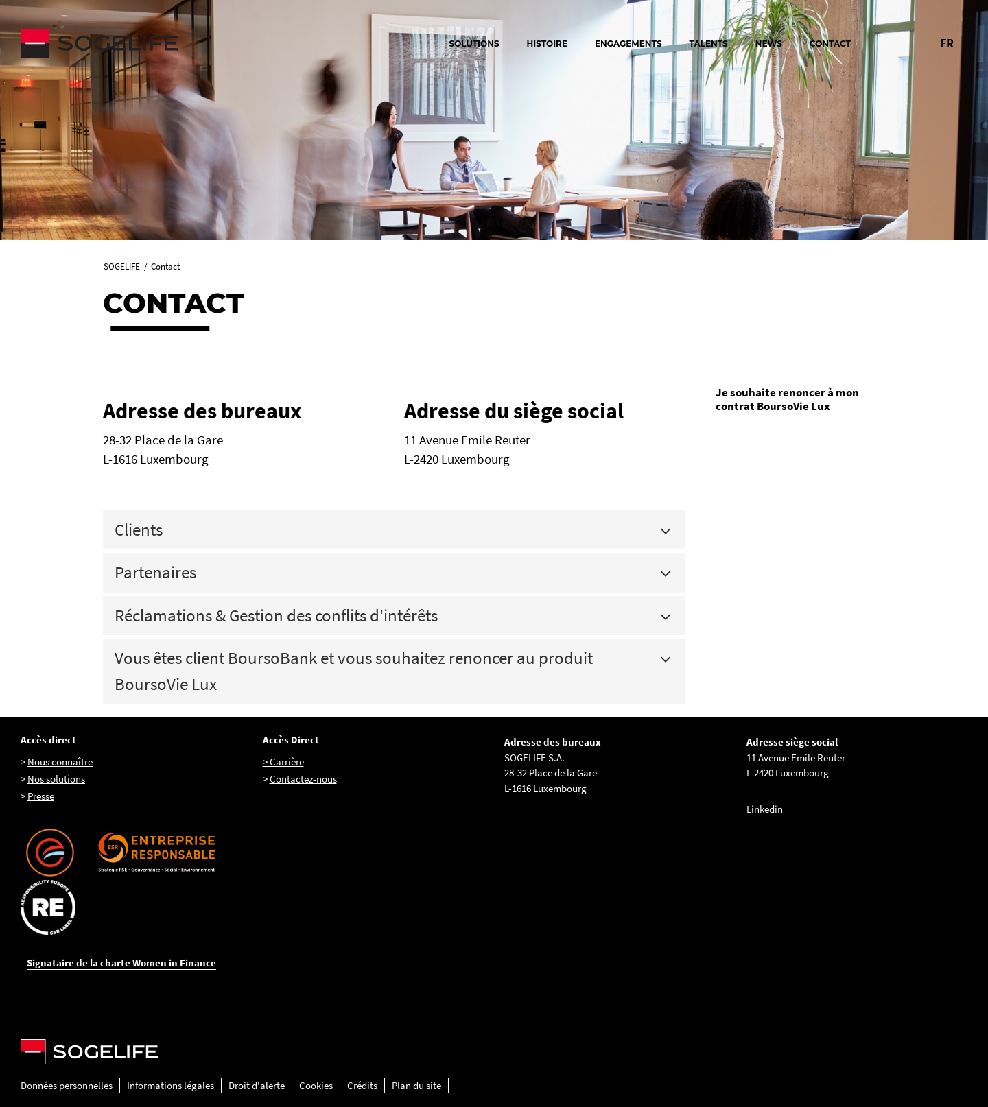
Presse (40, 795)
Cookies (316, 1085)
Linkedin (764, 809)
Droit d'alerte (256, 1085)
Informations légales (170, 1085)
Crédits (362, 1085)
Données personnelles (67, 1085)
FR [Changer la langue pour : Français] (947, 43)
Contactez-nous (303, 778)
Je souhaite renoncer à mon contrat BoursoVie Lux (787, 399)
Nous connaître (60, 761)
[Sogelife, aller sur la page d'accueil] (171, 43)
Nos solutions (56, 778)
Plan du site (416, 1085)
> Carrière (283, 761)
